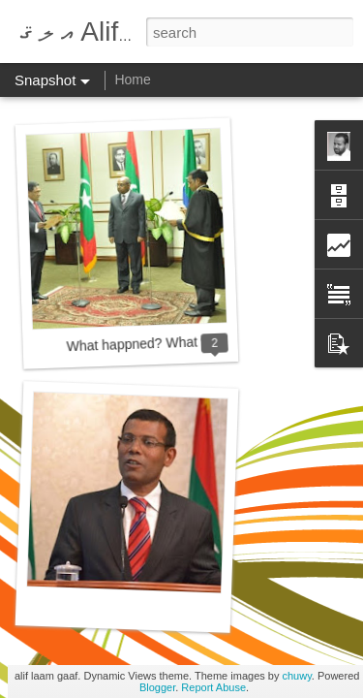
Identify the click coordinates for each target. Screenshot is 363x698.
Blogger (157, 687)
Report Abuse (213, 687)
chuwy (296, 676)
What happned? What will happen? (171, 343)
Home (132, 79)
